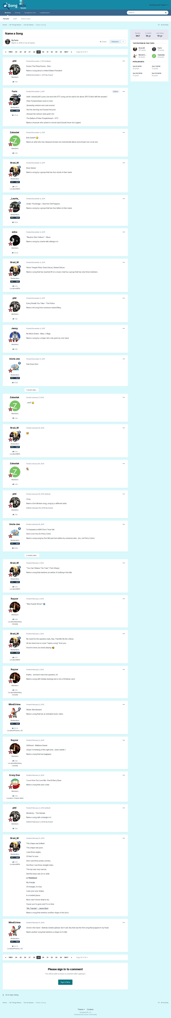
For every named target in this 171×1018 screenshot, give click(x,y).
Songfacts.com (30, 13)
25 (20, 52)
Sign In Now (65, 982)
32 (52, 52)
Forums (6, 19)
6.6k (15, 796)
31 (47, 52)
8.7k (15, 187)
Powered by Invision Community (85, 1014)
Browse (8, 14)
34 (61, 52)
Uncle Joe (14, 359)
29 (39, 52)
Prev (11, 52)
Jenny (14, 328)
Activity (17, 13)
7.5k (15, 82)
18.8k (15, 382)
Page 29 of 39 (82, 52)
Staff (15, 19)
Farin (16, 40)
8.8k (15, 349)
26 (25, 52)
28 (34, 52)
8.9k (15, 619)
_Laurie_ (14, 198)
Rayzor (14, 598)
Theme (81, 1009)
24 (16, 52)
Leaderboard (45, 13)
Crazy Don (14, 775)
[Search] (139, 13)
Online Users (26, 19)
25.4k (15, 115)
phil (14, 61)
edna (14, 232)
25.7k (15, 728)
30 (43, 52)
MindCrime (14, 704)
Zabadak (14, 132)
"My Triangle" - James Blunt (37, 908)
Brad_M (14, 162)
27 (30, 52)
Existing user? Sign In (158, 5)
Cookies (90, 1009)
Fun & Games (30, 43)
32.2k (15, 253)
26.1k (15, 222)
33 (56, 52)
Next (66, 52)
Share (103, 42)
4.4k (15, 153)
